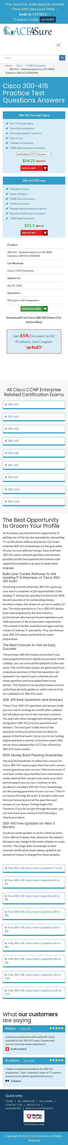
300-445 (13, 501)
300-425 (13, 429)
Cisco (19, 65)
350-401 (13, 465)
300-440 (13, 489)
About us (33, 1104)
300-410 (13, 404)
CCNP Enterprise (36, 65)
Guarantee (13, 1108)
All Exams (46, 1101)
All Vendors (26, 1101)
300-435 (13, 453)
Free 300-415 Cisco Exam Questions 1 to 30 (35, 868)
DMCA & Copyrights (39, 1108)
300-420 (13, 416)
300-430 (13, 441)
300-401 (13, 477)
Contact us (13, 1104)
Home (8, 65)
